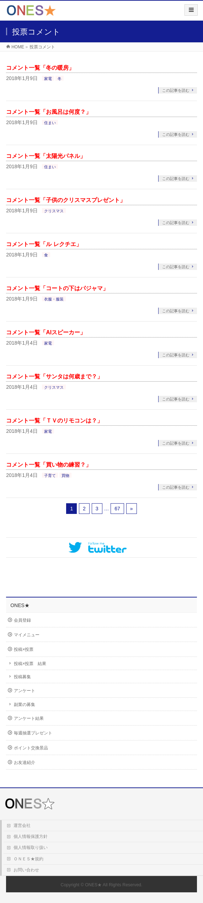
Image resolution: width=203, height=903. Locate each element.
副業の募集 (24, 704)
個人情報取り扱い (31, 847)
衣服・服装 (54, 299)
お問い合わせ (26, 869)
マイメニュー (26, 634)
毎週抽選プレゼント (33, 733)
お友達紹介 (24, 762)
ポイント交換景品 (31, 747)
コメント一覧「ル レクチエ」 (43, 244)
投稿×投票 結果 (30, 663)
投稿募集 (22, 676)
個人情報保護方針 (31, 836)
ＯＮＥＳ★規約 (28, 858)
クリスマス (54, 211)
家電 (48, 78)
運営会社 (22, 825)
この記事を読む (175, 90)
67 (117, 508)
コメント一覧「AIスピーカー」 (46, 332)
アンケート (24, 690)
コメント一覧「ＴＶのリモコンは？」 (54, 421)
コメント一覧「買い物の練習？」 (48, 465)
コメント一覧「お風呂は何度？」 (48, 112)
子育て (50, 475)
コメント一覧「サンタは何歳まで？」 (54, 376)
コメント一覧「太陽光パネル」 (46, 156)
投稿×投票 (23, 649)
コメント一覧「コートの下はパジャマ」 (57, 288)
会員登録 (22, 620)
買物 (65, 475)
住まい (50, 123)
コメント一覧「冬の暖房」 (40, 68)
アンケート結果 (29, 718)
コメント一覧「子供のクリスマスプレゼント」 (65, 200)
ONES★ (93, 884)
